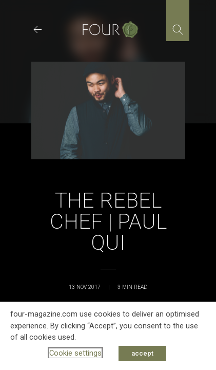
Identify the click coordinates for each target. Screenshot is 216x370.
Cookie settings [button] (75, 353)
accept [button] (142, 353)
